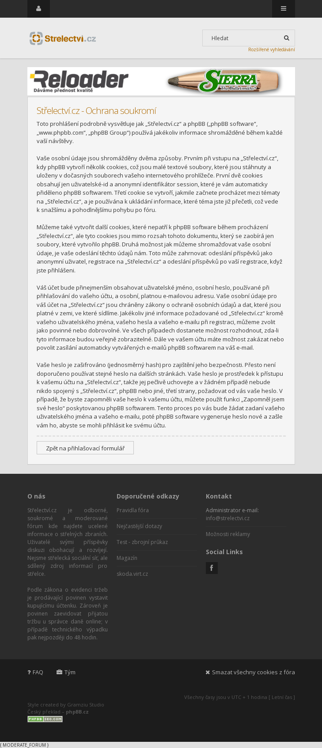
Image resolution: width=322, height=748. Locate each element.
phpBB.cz (77, 711)
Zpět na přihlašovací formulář (85, 448)
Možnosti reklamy (228, 534)
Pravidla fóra (133, 510)
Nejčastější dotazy (139, 526)
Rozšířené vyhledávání (271, 49)
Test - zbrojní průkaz (142, 542)
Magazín (127, 558)
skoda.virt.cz (132, 574)
